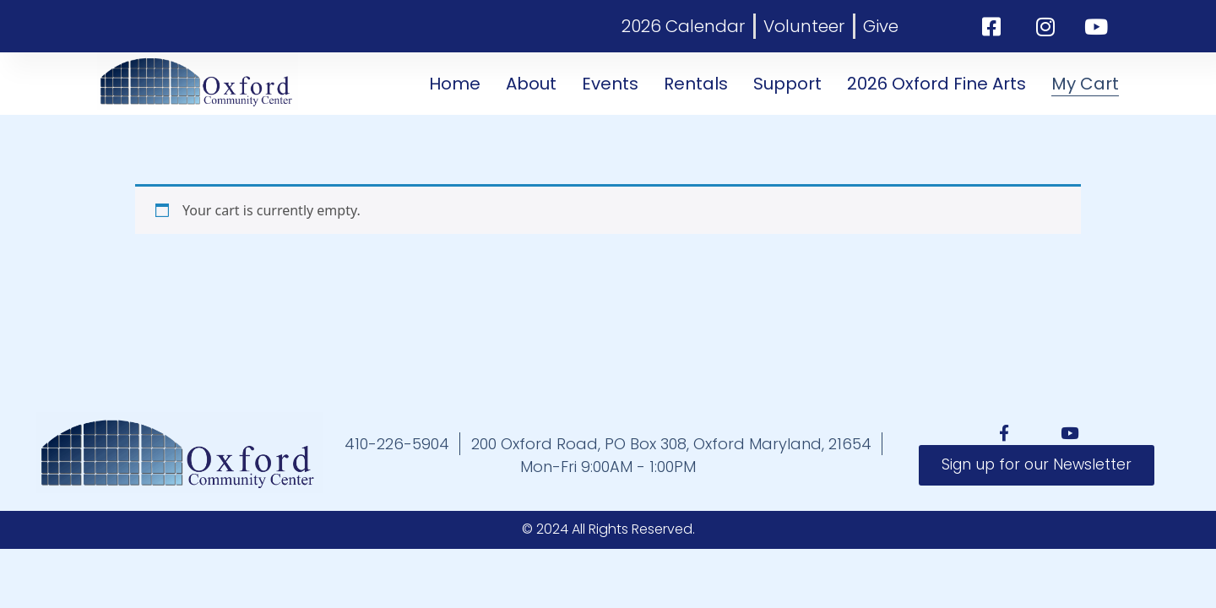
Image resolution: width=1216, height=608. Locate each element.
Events (610, 83)
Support (787, 83)
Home (454, 83)
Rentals (696, 83)
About (531, 83)
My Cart (1085, 83)
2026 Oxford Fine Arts (936, 83)
